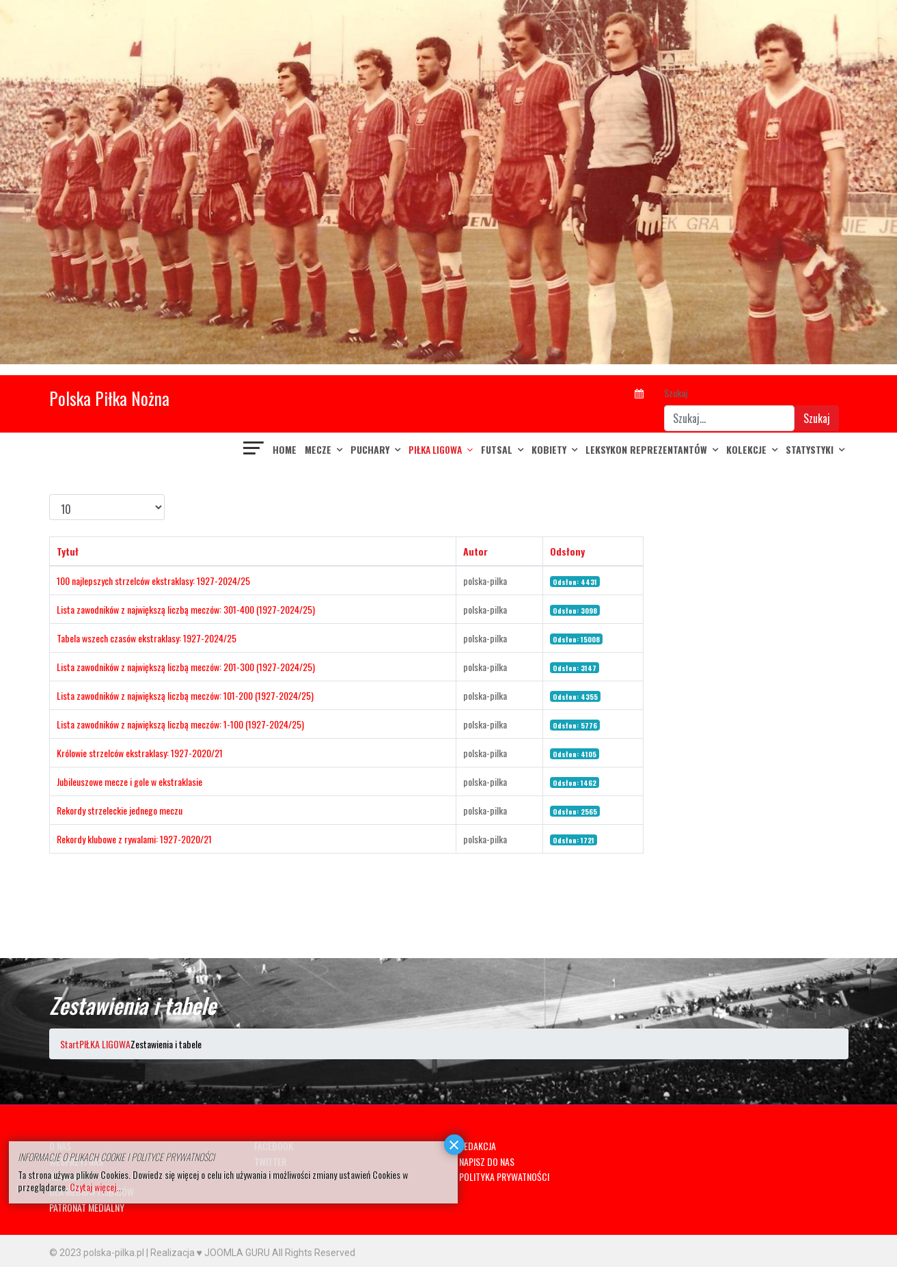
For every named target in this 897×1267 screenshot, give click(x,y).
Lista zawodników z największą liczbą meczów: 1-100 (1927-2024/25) (180, 724)
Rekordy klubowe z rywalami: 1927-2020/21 (134, 839)
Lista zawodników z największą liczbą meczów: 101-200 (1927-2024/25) (185, 695)
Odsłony (567, 551)
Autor (475, 551)
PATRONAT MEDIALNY (86, 1207)
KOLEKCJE (746, 449)
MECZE (318, 449)
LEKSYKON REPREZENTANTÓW (646, 449)
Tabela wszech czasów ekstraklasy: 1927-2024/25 (146, 638)
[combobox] (729, 418)
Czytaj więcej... (96, 1187)
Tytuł (68, 551)
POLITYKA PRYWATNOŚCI (504, 1176)
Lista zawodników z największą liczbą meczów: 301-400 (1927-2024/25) (186, 609)
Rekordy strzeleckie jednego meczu (119, 810)
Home (284, 449)
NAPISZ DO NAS (486, 1161)
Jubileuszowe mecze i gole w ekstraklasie (129, 781)
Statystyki (809, 449)
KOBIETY (549, 449)
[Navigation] (254, 450)
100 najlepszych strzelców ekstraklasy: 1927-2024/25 (153, 580)
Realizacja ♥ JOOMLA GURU (210, 1252)
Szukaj (675, 392)
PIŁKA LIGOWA (435, 449)
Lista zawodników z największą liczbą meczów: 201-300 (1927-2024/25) (186, 666)
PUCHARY (369, 449)
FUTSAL (496, 449)
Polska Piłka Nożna (109, 398)
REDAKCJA (477, 1146)
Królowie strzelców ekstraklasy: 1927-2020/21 (140, 753)
